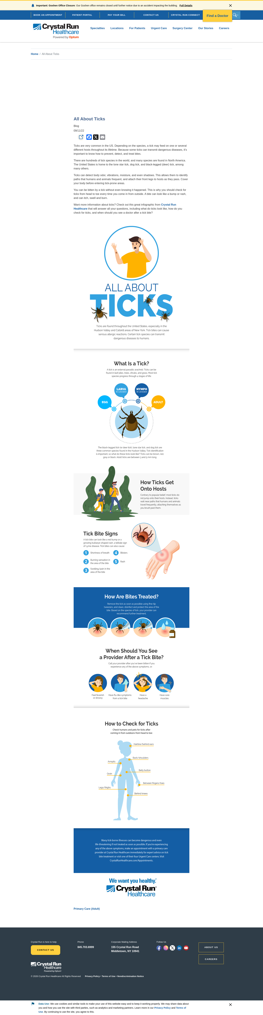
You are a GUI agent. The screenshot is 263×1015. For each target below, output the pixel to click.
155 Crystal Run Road (125, 947)
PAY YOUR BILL (116, 15)
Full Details (185, 5)
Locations (117, 28)
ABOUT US (211, 947)
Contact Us (45, 950)
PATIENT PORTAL (82, 15)
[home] (56, 31)
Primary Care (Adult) (87, 908)
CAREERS (211, 959)
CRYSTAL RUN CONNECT (185, 15)
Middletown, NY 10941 (125, 951)
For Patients (137, 28)
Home (34, 54)
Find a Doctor (217, 16)
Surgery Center (182, 28)
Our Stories (205, 28)
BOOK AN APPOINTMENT (48, 15)
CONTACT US (151, 15)
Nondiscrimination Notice (130, 976)
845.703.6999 (85, 947)
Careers (224, 28)
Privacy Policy (92, 976)
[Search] (236, 15)
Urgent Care (159, 28)
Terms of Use (108, 976)
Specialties (97, 28)
